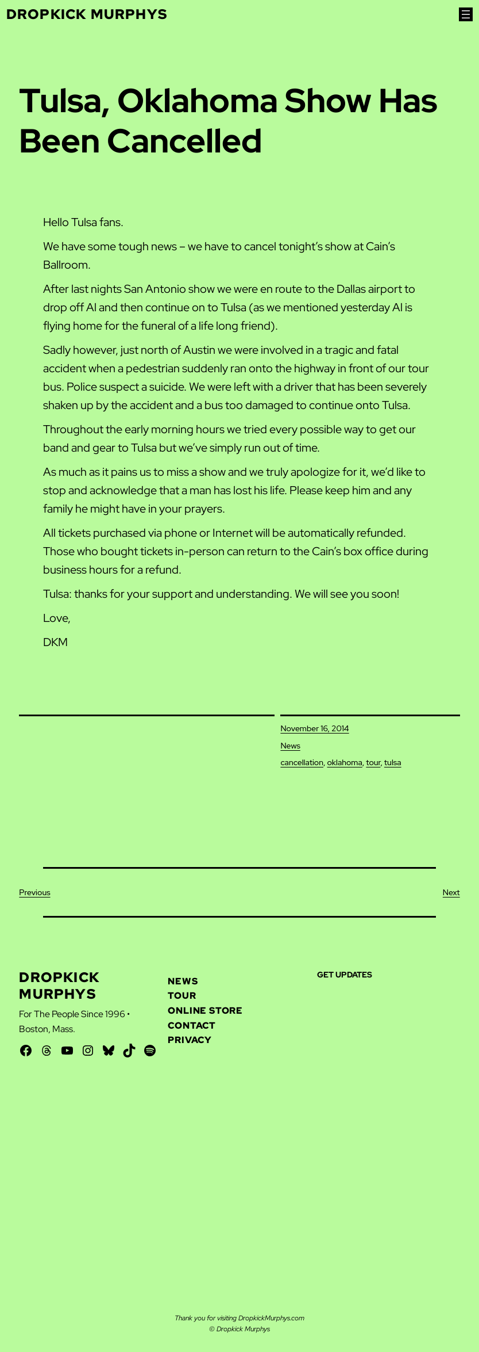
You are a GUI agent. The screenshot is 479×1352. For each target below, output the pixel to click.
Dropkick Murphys (86, 14)
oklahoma (344, 762)
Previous (34, 892)
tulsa (392, 762)
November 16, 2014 (314, 728)
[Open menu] (466, 14)
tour (373, 762)
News (290, 745)
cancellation (301, 762)
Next (451, 892)
